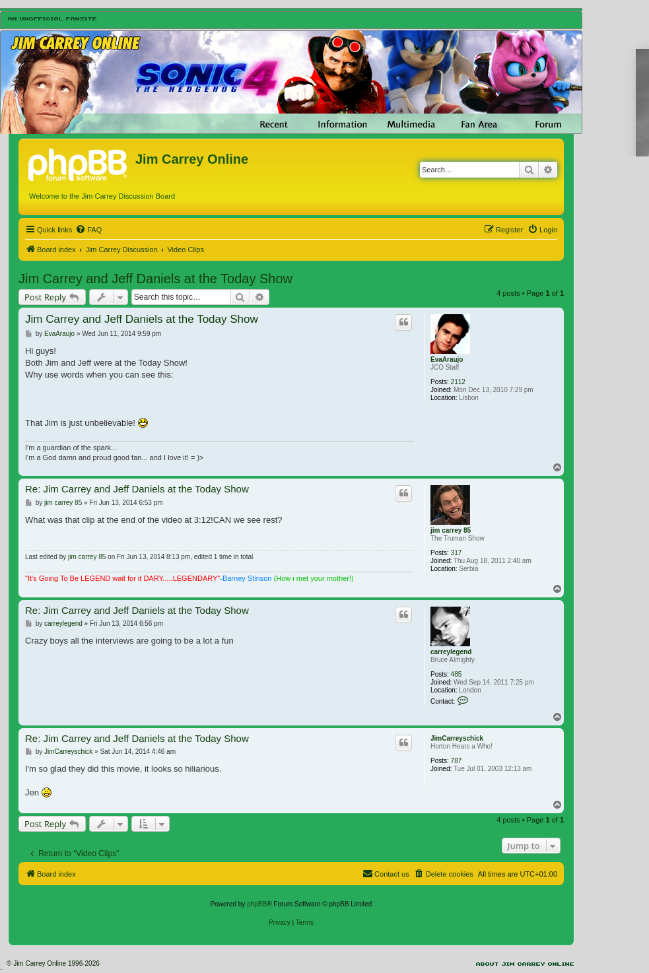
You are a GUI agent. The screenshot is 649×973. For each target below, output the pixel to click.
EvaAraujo (446, 359)
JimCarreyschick (456, 738)
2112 (458, 382)
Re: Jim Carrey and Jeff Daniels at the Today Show (137, 488)
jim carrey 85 (450, 530)
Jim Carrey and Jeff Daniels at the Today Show (155, 278)
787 (456, 760)
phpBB (257, 904)
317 (456, 552)
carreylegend (450, 651)
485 (456, 674)
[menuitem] (88, 230)
